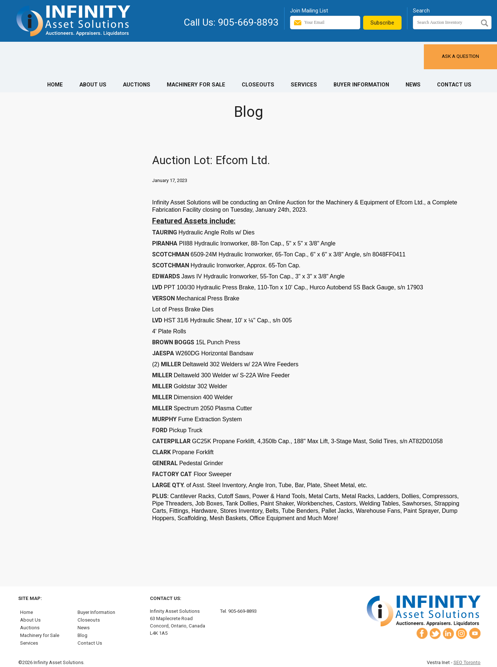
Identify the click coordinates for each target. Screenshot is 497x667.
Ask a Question (460, 56)
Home (55, 84)
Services (304, 84)
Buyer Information (361, 84)
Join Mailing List (309, 10)
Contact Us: (165, 598)
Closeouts (258, 84)
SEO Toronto (467, 662)
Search (421, 10)
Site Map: (30, 598)
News (413, 84)
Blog (82, 635)
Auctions (136, 84)
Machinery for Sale (196, 84)
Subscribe (382, 22)
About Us (92, 84)
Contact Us (454, 84)
